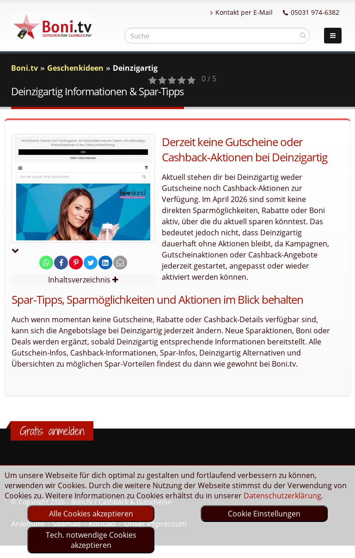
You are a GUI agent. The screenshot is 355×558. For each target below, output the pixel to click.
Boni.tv (24, 68)
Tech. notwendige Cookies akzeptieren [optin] (91, 540)
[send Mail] (120, 263)
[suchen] (303, 35)
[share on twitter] (90, 263)
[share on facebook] (61, 263)
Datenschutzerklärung (282, 496)
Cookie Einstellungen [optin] (264, 514)
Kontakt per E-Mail (241, 12)
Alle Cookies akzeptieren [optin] (91, 514)
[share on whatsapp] (46, 263)
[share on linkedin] (105, 263)
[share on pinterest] (75, 263)
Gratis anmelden (52, 431)
